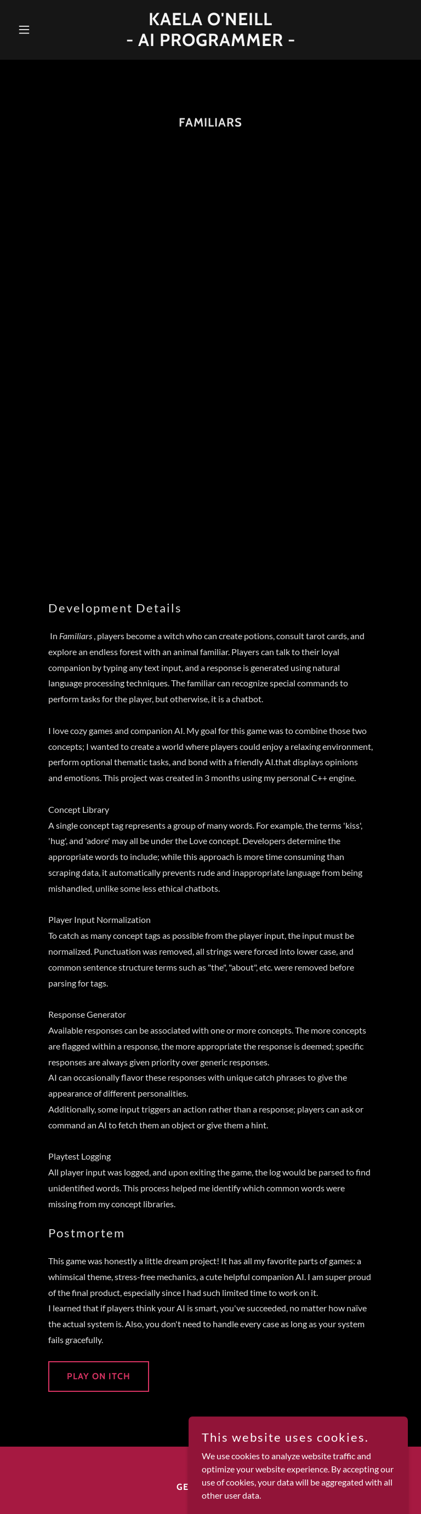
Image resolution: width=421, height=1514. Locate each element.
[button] (42, 30)
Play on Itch (98, 1376)
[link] (210, 42)
